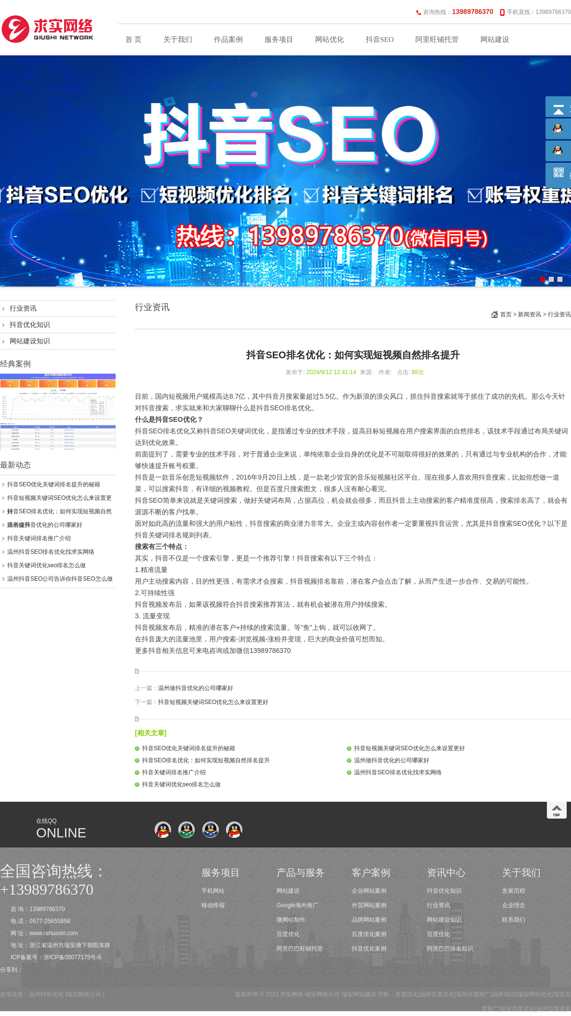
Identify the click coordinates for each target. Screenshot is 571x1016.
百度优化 (288, 934)
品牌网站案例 (369, 919)
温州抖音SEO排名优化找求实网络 (50, 551)
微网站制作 (291, 919)
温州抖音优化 (46, 994)
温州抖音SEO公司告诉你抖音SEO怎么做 (60, 578)
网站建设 (494, 39)
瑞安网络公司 (83, 994)
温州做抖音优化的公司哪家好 (44, 524)
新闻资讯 (529, 314)
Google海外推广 (298, 905)
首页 (506, 314)
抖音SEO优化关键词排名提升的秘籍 (53, 484)
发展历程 (513, 890)
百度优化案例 (369, 934)
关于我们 (177, 39)
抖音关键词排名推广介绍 (39, 538)
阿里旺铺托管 (437, 39)
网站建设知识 (30, 341)
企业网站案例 (369, 890)
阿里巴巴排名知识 (450, 948)
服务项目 (279, 39)
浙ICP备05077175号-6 (72, 957)
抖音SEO (380, 39)
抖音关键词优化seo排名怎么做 (46, 565)
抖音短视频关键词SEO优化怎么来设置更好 (213, 702)
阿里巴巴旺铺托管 (300, 948)
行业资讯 (23, 308)
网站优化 (329, 39)
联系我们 (513, 919)
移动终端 (213, 905)
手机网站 (213, 890)
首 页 (133, 39)
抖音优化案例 (369, 948)
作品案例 (228, 39)
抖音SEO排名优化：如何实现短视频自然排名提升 (206, 760)
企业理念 (513, 905)
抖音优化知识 (30, 324)
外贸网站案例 (369, 905)
